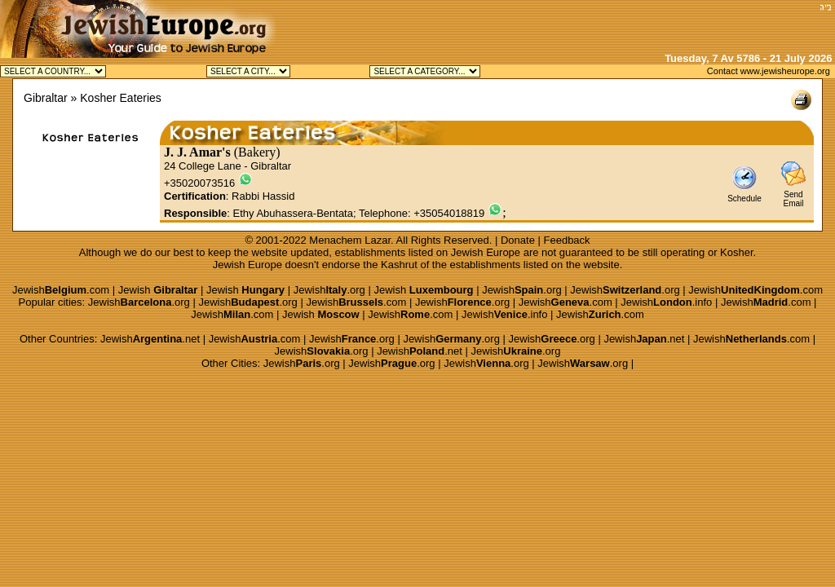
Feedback (567, 240)
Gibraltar (46, 97)
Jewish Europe (485, 252)
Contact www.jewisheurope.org (768, 71)
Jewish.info (666, 302)
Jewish (158, 290)
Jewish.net (150, 339)
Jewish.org (329, 290)
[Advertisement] (624, 24)
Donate (518, 240)
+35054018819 (448, 213)
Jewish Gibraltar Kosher (248, 71)
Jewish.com (60, 290)
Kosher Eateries (120, 97)
